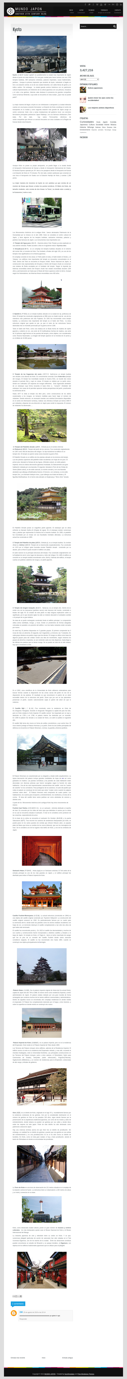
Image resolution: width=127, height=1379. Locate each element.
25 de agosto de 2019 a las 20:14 (34, 1312)
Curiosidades (87, 122)
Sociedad (99, 125)
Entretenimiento (85, 130)
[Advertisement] (98, 46)
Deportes (94, 130)
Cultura (92, 125)
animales (100, 130)
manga (114, 130)
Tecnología (108, 130)
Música (113, 125)
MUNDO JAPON (50, 1374)
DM (21, 1312)
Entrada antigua (67, 1358)
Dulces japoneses (95, 88)
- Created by (64, 1374)
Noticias (98, 127)
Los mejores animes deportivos (101, 108)
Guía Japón (102, 122)
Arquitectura (83, 132)
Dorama (109, 127)
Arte (114, 127)
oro (63, 778)
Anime (106, 125)
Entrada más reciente (18, 1358)
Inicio (43, 1358)
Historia (83, 127)
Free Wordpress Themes (86, 1374)
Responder (23, 1319)
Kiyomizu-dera (61, 245)
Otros (104, 127)
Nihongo (90, 127)
